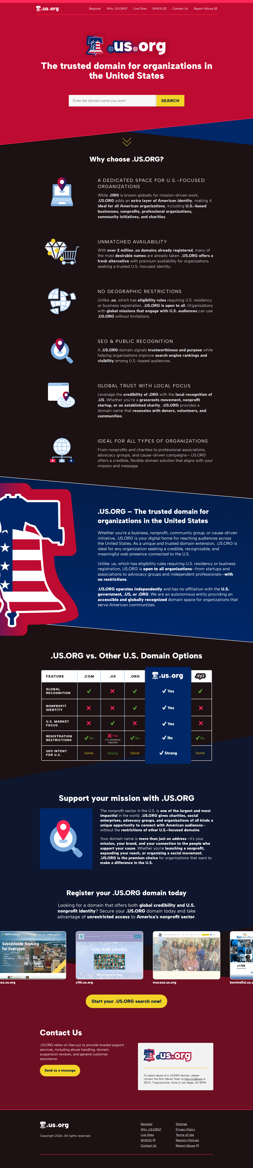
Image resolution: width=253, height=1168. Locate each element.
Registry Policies (187, 1140)
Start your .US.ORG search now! (126, 1001)
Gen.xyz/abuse (193, 1079)
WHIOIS (146, 1140)
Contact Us (180, 8)
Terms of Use (185, 1135)
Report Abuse (203, 8)
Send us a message (60, 1070)
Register (95, 8)
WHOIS (157, 8)
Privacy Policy (185, 1129)
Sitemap (181, 1124)
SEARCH (170, 100)
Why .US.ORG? (117, 8)
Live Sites (140, 8)
